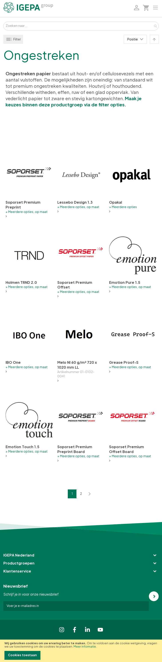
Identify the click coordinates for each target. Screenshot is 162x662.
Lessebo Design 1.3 (75, 202)
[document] (81, 651)
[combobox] (81, 26)
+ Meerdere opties (123, 207)
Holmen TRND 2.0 (21, 282)
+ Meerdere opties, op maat (27, 212)
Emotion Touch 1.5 (22, 447)
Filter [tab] (17, 39)
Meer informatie (85, 646)
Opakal (115, 202)
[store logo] (28, 7)
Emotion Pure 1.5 (124, 282)
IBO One (13, 362)
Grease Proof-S (123, 362)
